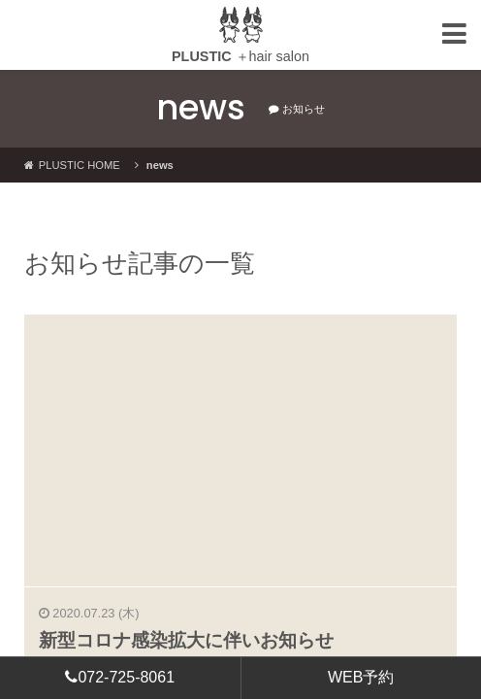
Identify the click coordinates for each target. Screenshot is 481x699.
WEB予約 (361, 677)
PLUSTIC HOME (72, 165)
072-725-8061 (120, 677)
